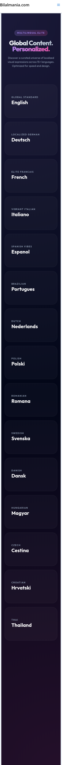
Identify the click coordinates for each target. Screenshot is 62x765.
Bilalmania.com (14, 5)
